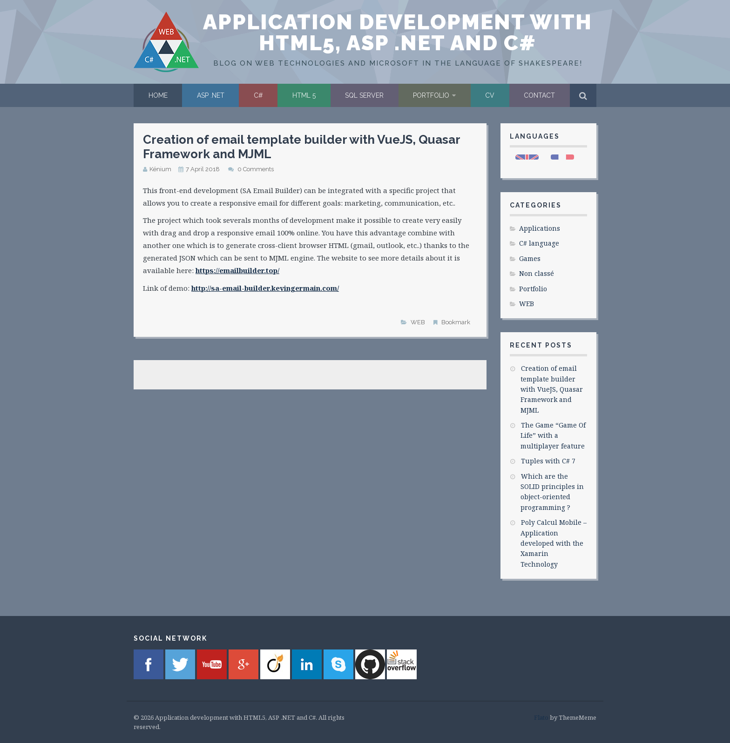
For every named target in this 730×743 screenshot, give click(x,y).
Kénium (160, 169)
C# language (539, 243)
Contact (539, 95)
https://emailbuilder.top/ (237, 270)
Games (530, 258)
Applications (539, 228)
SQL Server (364, 95)
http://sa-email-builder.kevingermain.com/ (265, 288)
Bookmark (455, 322)
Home (158, 95)
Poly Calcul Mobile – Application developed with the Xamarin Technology (553, 543)
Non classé (536, 273)
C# (258, 95)
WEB (418, 322)
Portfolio (431, 95)
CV (489, 95)
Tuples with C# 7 (548, 460)
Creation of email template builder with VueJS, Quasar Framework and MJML (551, 389)
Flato (541, 717)
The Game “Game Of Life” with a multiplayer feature (553, 435)
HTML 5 (304, 95)
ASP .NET (210, 95)
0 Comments (255, 169)
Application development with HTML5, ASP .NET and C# (397, 32)
